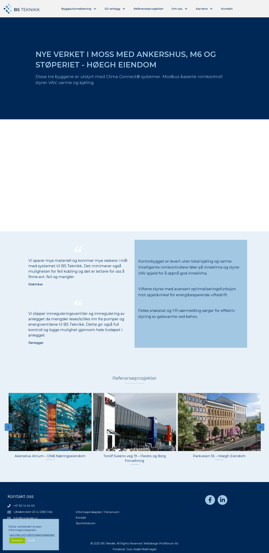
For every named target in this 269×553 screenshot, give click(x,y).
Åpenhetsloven (85, 523)
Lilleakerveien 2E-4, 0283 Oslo (33, 512)
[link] (79, 9)
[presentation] (8, 427)
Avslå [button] (31, 540)
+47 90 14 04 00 (24, 505)
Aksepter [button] (17, 540)
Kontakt (81, 517)
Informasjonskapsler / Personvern (97, 512)
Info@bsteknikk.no (25, 518)
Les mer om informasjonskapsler (32, 535)
